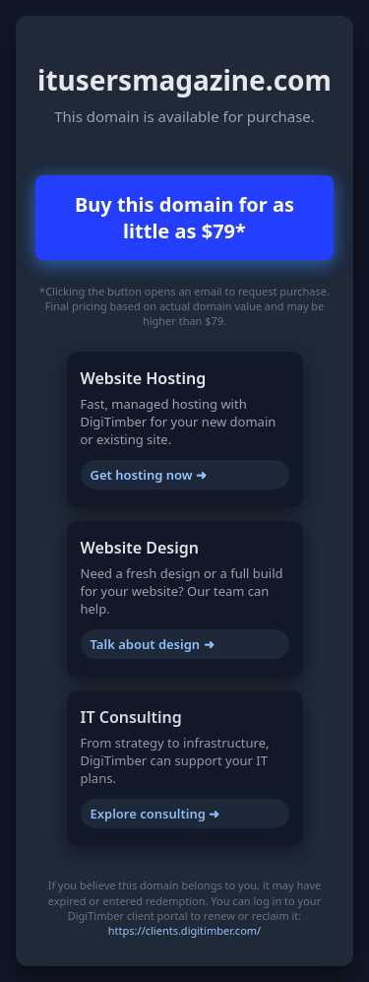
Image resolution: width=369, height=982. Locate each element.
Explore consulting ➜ (155, 813)
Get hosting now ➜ (149, 475)
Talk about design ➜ (153, 644)
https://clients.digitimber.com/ (184, 930)
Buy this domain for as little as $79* (184, 217)
